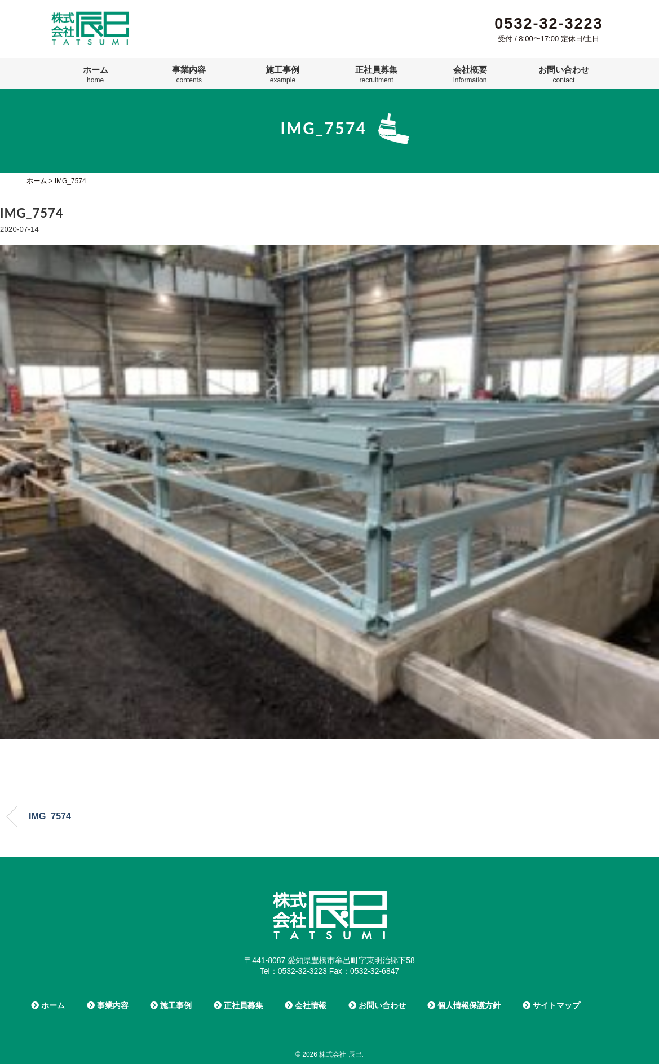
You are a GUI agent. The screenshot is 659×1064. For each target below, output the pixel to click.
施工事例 (282, 74)
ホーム (95, 74)
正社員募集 (376, 74)
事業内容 (189, 74)
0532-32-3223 (548, 23)
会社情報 (305, 1005)
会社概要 (470, 74)
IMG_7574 (50, 816)
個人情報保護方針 (464, 1005)
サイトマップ (551, 1005)
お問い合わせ (563, 74)
